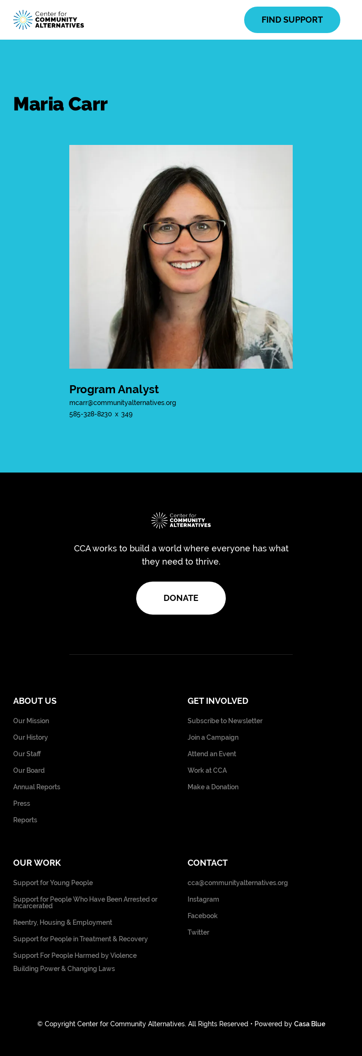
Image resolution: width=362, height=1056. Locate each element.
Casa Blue (309, 1024)
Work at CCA (207, 770)
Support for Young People (53, 883)
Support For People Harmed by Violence (75, 955)
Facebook (203, 916)
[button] (344, 19)
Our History (30, 737)
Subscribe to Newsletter (225, 721)
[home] (48, 20)
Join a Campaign (213, 737)
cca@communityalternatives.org (238, 883)
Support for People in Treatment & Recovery (80, 939)
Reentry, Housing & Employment (62, 922)
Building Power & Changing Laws (64, 968)
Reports (25, 820)
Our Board (29, 770)
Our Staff (27, 754)
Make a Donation (213, 787)
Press (21, 803)
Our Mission (31, 721)
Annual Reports (36, 787)
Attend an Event (212, 754)
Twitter (198, 932)
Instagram (203, 899)
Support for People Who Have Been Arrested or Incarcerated (85, 903)
